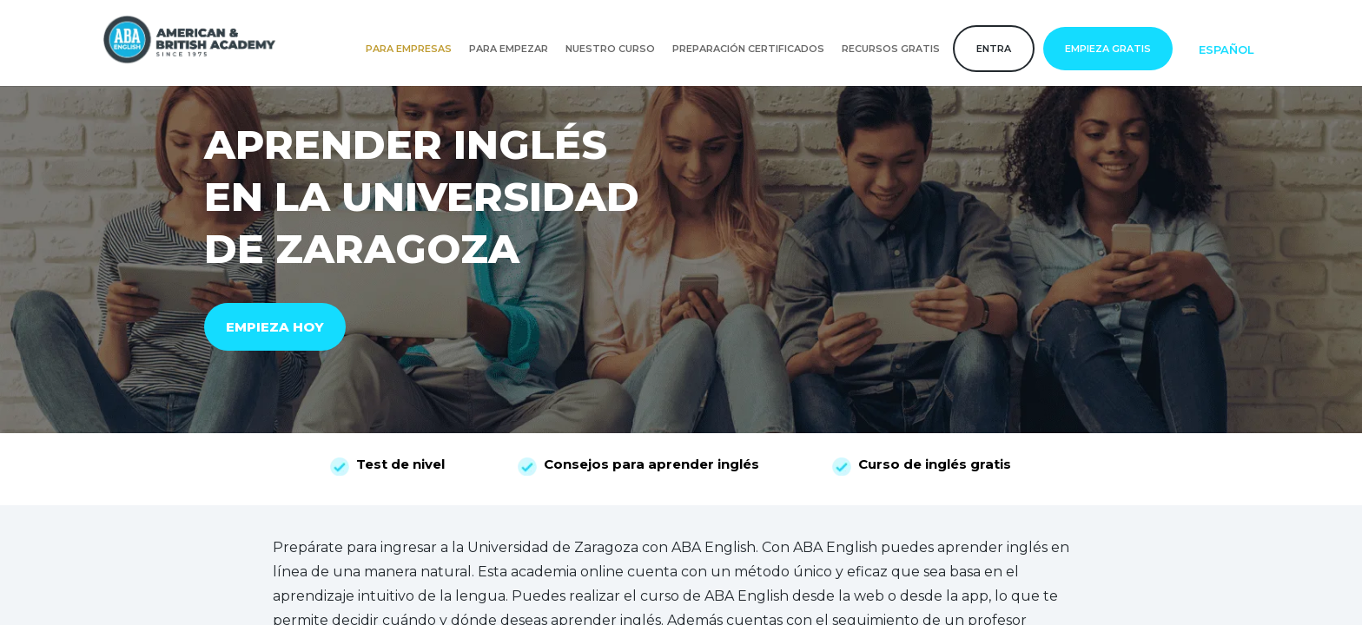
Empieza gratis (1108, 49)
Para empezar (508, 49)
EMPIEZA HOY (275, 327)
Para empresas (409, 49)
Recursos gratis (891, 49)
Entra (993, 49)
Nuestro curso (610, 49)
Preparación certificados (748, 49)
